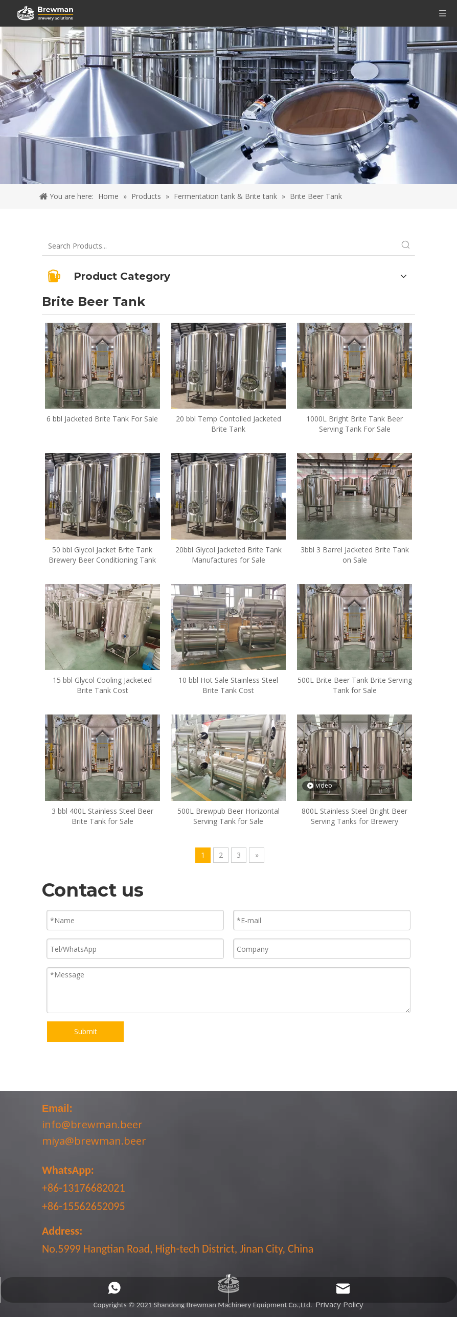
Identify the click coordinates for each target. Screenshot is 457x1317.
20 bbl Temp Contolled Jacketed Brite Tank (228, 424)
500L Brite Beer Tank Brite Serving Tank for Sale (355, 685)
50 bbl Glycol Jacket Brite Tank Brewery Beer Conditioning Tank (102, 555)
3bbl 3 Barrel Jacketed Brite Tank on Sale (355, 555)
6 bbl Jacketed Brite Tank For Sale (102, 418)
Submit (85, 1031)
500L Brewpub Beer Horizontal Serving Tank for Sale (228, 816)
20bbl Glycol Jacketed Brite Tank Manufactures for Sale (228, 555)
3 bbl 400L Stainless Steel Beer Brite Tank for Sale (102, 816)
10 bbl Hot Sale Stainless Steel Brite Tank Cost (228, 685)
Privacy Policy (339, 1304)
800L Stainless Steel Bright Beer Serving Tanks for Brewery (354, 816)
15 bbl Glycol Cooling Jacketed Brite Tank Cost (102, 685)
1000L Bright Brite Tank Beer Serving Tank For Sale (354, 424)
